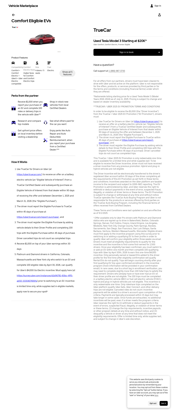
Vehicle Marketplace (23, 6)
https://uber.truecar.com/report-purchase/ (38, 217)
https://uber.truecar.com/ (29, 174)
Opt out (153, 403)
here (156, 395)
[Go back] (13, 15)
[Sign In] (156, 6)
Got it (163, 403)
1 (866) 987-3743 (117, 71)
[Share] (159, 15)
